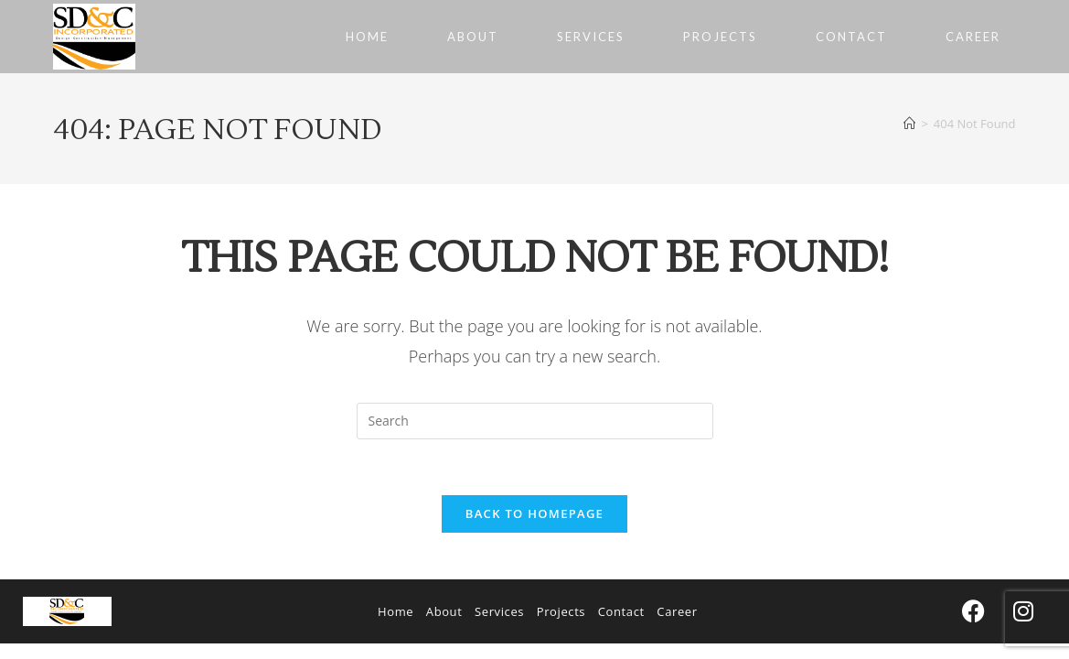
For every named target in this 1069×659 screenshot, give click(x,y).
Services (499, 611)
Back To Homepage (534, 513)
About (444, 611)
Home (395, 611)
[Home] (909, 123)
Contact (621, 611)
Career (677, 611)
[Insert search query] (535, 421)
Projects (561, 611)
